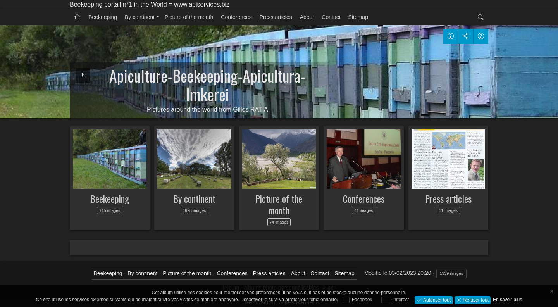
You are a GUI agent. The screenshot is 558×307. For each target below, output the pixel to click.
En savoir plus (507, 299)
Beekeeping (102, 17)
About (307, 17)
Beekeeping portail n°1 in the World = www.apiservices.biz (149, 4)
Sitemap (358, 17)
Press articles (276, 17)
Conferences (236, 17)
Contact (331, 17)
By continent (140, 17)
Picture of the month (189, 17)
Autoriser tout (436, 299)
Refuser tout (475, 299)
